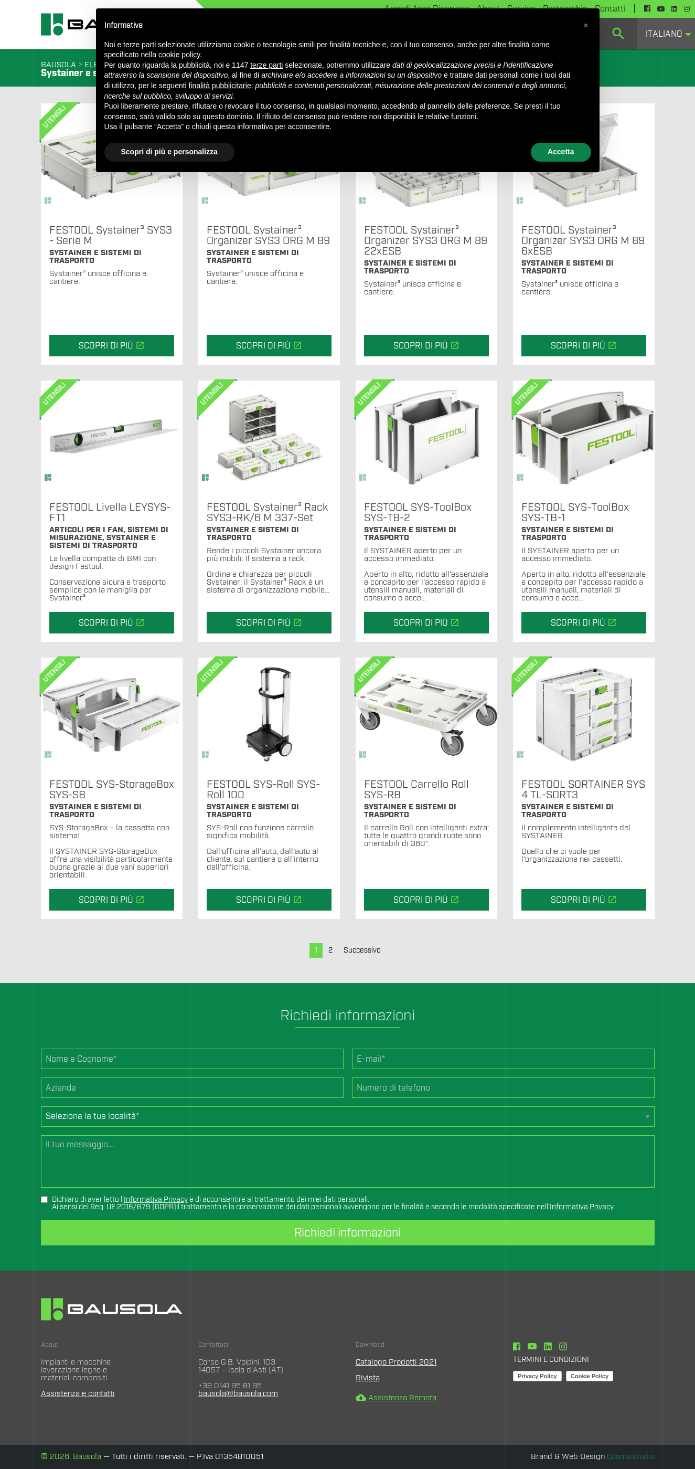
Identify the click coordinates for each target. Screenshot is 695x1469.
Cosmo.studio (631, 1457)
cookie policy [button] (179, 54)
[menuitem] (618, 33)
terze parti (266, 65)
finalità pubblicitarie (220, 85)
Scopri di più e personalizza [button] (169, 151)
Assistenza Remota (396, 1398)
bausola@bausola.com (238, 1394)
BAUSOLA (58, 65)
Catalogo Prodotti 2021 (396, 1362)
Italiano (664, 34)
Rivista (368, 1378)
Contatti (610, 9)
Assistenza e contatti (78, 1394)
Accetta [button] (561, 151)
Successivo (362, 950)
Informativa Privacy (156, 1199)
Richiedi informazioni (347, 1233)
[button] (586, 25)
